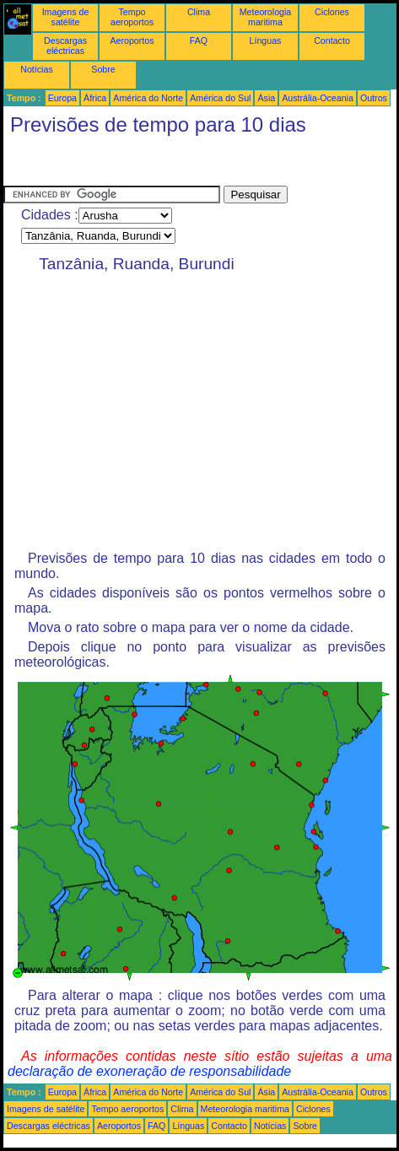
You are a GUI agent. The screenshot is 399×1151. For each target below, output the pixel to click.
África (95, 98)
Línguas (266, 40)
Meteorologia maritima (266, 17)
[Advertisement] (138, 164)
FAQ (199, 40)
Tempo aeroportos (132, 17)
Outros (373, 98)
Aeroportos (132, 40)
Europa (62, 98)
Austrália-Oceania (317, 98)
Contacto (332, 40)
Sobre (103, 69)
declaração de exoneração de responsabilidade (149, 1071)
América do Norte (148, 98)
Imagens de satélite (65, 17)
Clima (198, 12)
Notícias (36, 69)
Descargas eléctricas (65, 45)
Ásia (266, 98)
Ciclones (332, 12)
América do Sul (220, 98)
